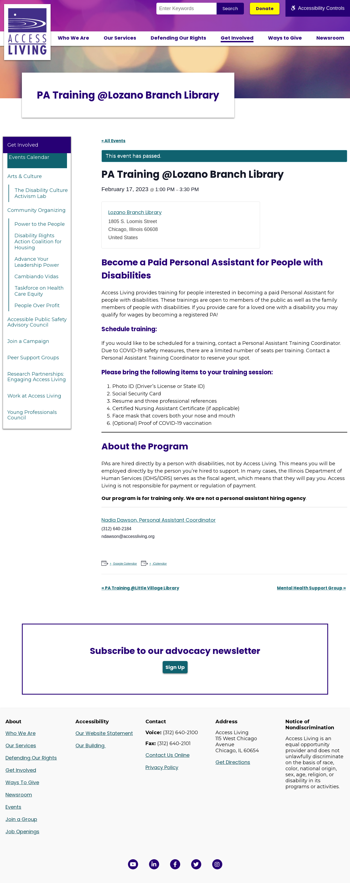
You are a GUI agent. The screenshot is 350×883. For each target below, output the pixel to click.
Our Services (120, 37)
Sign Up (175, 667)
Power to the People (39, 224)
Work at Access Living (34, 396)
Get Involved (237, 37)
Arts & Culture (24, 176)
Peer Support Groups (33, 358)
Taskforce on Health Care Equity (39, 291)
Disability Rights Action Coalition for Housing (38, 242)
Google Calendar (124, 564)
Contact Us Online (167, 755)
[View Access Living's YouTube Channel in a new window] (133, 864)
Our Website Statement (104, 733)
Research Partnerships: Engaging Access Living (36, 377)
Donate (264, 8)
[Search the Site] (186, 8)
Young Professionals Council (32, 415)
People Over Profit (37, 306)
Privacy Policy (161, 767)
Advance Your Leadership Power (36, 262)
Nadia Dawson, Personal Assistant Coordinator (158, 520)
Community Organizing (36, 210)
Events (13, 807)
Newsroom (330, 37)
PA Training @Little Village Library (140, 588)
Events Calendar (29, 157)
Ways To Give (22, 782)
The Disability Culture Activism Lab (41, 193)
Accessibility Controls (318, 8)
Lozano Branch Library (135, 212)
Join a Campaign (28, 341)
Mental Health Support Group (311, 588)
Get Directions (232, 762)
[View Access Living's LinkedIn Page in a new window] (154, 864)
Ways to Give (285, 37)
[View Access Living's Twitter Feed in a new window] (196, 864)
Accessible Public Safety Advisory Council (37, 322)
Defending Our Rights (178, 37)
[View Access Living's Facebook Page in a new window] (175, 864)
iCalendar (159, 564)
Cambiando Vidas (36, 277)
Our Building (90, 745)
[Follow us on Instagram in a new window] (217, 864)
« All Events (113, 141)
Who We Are (73, 37)
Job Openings (22, 831)
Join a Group (21, 819)
